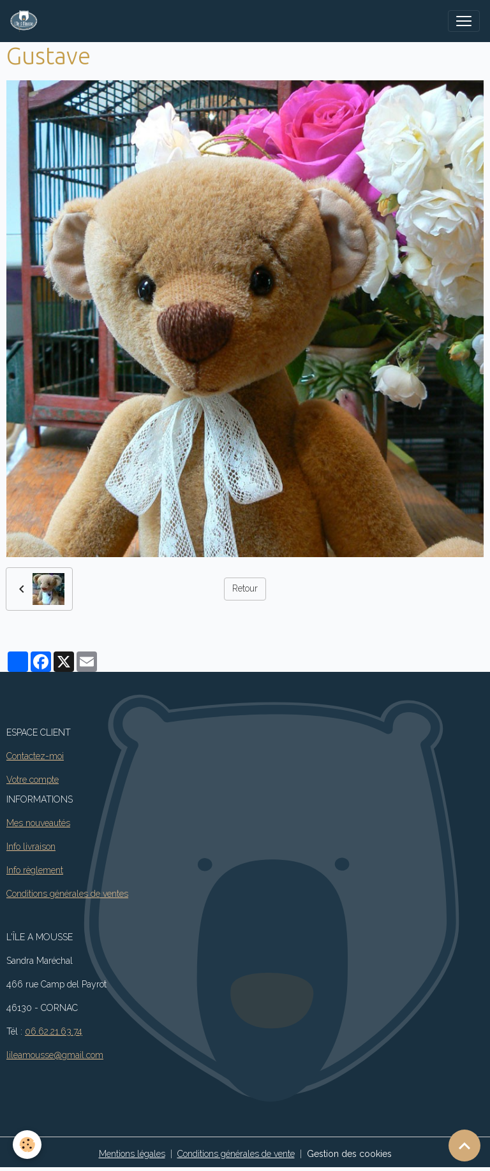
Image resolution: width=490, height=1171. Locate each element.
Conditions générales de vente (236, 1154)
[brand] (26, 21)
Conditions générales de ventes (67, 894)
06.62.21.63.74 (53, 1031)
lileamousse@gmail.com (54, 1055)
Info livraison (31, 846)
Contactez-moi (35, 756)
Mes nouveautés (38, 823)
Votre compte (32, 780)
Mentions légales (132, 1154)
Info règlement (34, 870)
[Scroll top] (464, 1145)
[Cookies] (27, 1144)
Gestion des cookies (349, 1154)
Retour (245, 588)
